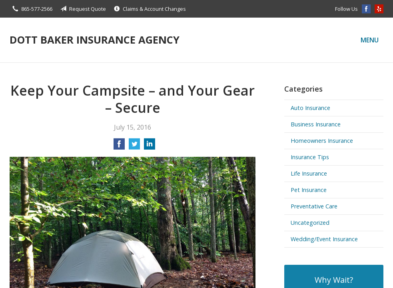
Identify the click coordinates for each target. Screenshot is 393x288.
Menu (370, 40)
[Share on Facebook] (119, 146)
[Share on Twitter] (134, 146)
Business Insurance (316, 124)
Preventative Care (314, 206)
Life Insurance (309, 173)
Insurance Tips (310, 157)
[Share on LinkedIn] (149, 146)
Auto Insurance (310, 108)
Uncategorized (310, 222)
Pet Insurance (309, 190)
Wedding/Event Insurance (324, 239)
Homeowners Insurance (322, 140)
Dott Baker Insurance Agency (95, 40)
